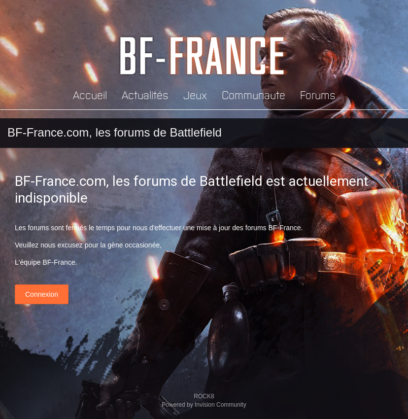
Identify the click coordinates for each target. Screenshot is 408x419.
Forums (318, 94)
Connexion (41, 294)
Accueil (90, 94)
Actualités (145, 94)
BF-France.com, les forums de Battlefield (114, 132)
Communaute (253, 94)
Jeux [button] (195, 94)
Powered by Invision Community (204, 404)
